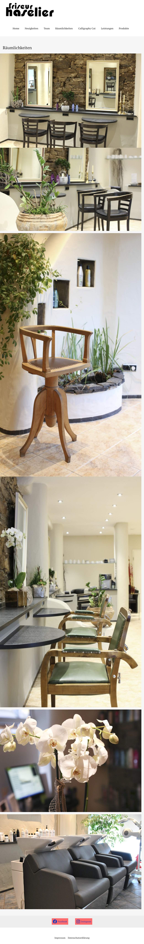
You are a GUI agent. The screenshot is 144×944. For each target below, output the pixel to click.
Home (15, 28)
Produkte (120, 28)
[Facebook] (60, 921)
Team (45, 28)
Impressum (60, 937)
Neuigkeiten (30, 28)
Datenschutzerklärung (78, 937)
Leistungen (104, 28)
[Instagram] (83, 921)
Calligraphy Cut (84, 28)
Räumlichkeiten (62, 28)
